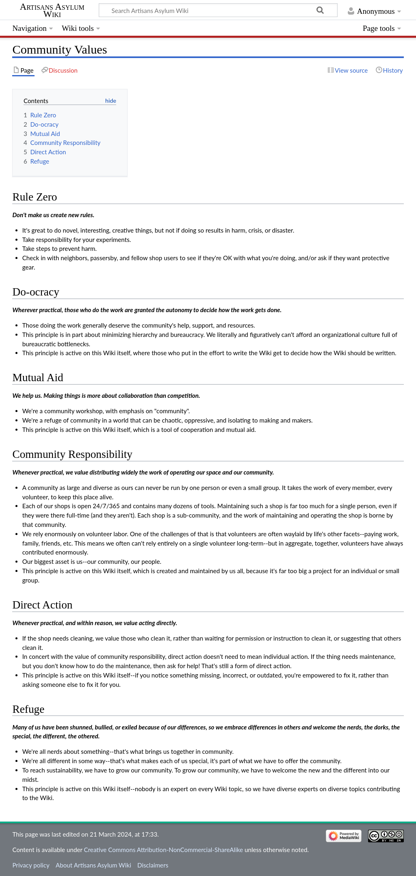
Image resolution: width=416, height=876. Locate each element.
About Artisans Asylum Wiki (93, 865)
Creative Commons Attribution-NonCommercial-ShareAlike (163, 849)
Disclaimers (152, 865)
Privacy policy (30, 865)
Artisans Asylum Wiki (52, 10)
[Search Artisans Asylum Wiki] (218, 10)
